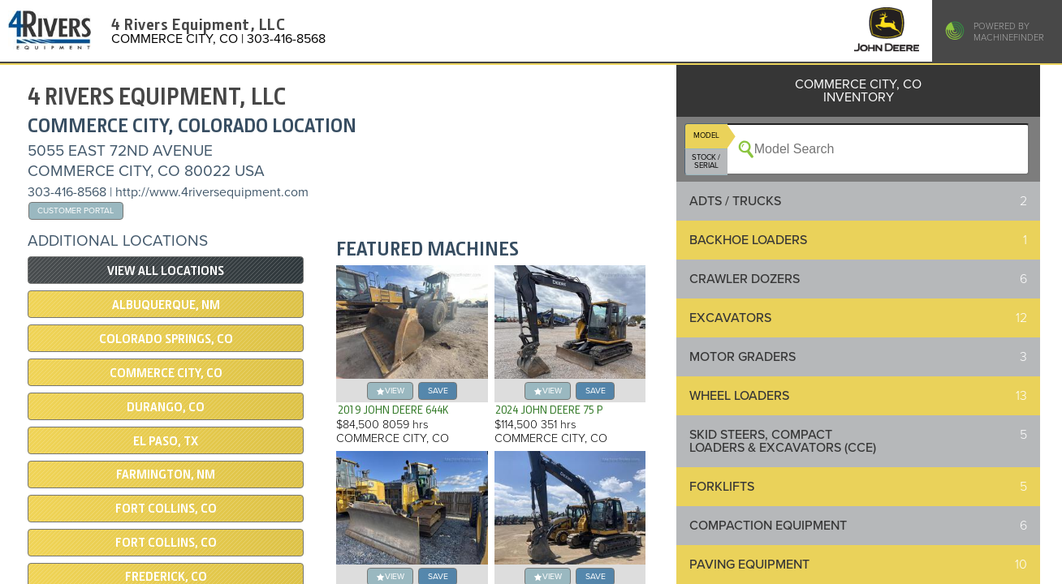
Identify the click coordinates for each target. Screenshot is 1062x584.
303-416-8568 (67, 192)
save (438, 390)
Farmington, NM (165, 474)
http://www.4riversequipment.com (212, 192)
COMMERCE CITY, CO (166, 373)
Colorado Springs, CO (166, 339)
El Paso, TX (165, 441)
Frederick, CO (166, 576)
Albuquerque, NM (166, 304)
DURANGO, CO (166, 407)
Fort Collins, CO (166, 508)
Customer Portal (75, 210)
